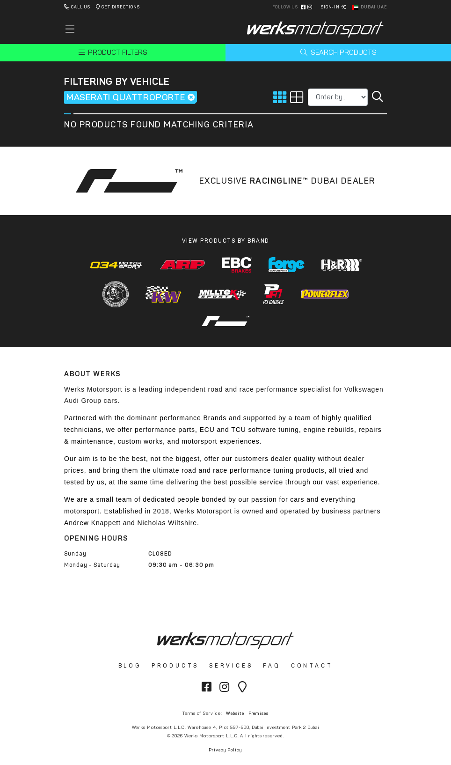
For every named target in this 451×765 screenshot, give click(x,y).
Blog (129, 665)
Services (231, 665)
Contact (312, 665)
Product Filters (113, 52)
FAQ (271, 665)
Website (235, 713)
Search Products (338, 52)
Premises (258, 713)
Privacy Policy (225, 749)
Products (175, 665)
